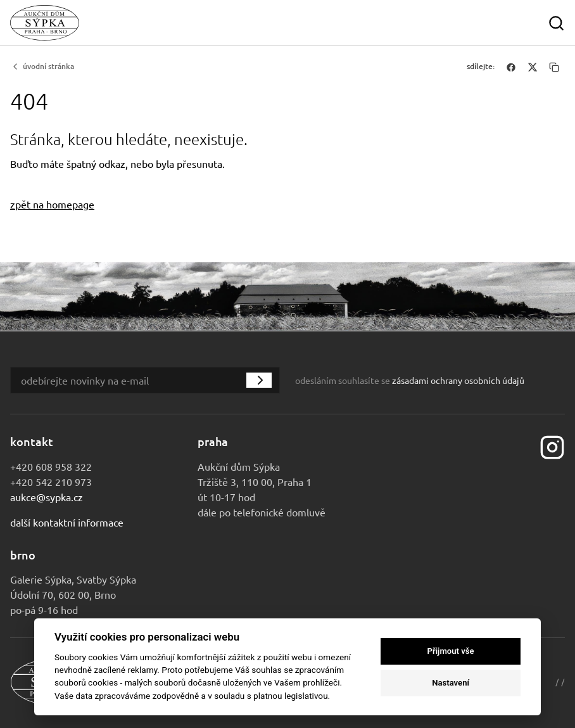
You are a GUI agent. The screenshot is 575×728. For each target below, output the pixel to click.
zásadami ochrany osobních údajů (458, 380)
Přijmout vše (450, 651)
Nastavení (450, 682)
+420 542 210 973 (51, 481)
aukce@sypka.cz (46, 496)
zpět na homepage (52, 204)
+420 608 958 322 (51, 466)
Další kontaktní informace (66, 522)
